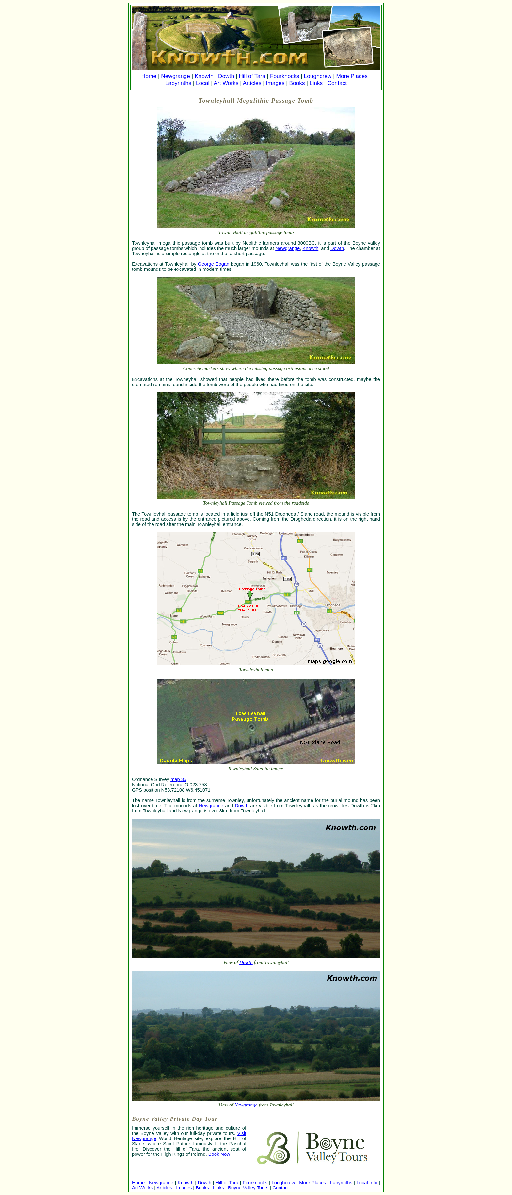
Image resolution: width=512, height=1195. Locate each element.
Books (297, 83)
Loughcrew (318, 76)
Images (275, 83)
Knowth (204, 76)
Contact (337, 83)
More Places (352, 76)
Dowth (226, 76)
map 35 (178, 779)
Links (316, 83)
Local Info (367, 1182)
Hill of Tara (252, 76)
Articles (252, 83)
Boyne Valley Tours (248, 1187)
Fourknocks (284, 76)
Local (202, 83)
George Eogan (213, 264)
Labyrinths (178, 83)
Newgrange (175, 76)
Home (148, 76)
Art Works (226, 83)
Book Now (219, 1154)
